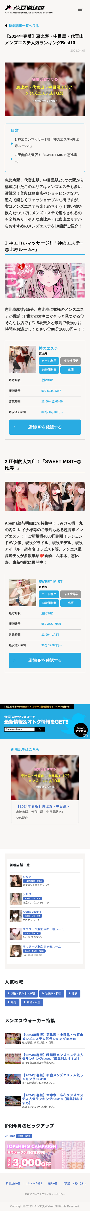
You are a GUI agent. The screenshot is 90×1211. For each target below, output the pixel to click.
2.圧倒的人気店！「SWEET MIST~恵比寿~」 (46, 158)
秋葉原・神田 (53, 993)
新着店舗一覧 (13, 1183)
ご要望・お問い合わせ (75, 1183)
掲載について (32, 1194)
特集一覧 (52, 1183)
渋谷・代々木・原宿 (23, 993)
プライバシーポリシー (54, 1194)
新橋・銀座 (33, 1002)
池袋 (74, 993)
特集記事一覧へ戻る (24, 26)
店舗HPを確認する (45, 427)
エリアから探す (34, 1183)
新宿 (13, 1002)
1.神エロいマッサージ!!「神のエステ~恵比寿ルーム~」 (47, 143)
